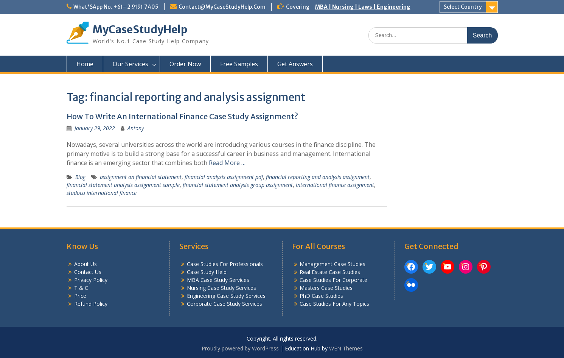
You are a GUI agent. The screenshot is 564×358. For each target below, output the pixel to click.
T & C (81, 287)
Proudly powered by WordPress (240, 348)
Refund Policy (90, 303)
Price (80, 295)
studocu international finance (102, 192)
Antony (135, 128)
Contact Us (87, 272)
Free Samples (239, 64)
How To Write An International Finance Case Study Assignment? (182, 116)
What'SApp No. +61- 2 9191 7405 (115, 6)
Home (84, 64)
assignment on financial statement (141, 177)
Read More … (227, 163)
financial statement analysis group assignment (238, 184)
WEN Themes (346, 348)
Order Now (185, 64)
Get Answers (295, 64)
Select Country (463, 6)
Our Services (130, 64)
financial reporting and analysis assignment (318, 177)
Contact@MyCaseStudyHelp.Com (222, 6)
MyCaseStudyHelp (140, 29)
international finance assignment (335, 184)
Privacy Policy (90, 279)
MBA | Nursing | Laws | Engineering (362, 6)
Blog (80, 177)
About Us (85, 264)
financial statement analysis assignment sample (123, 184)
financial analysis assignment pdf (224, 177)
